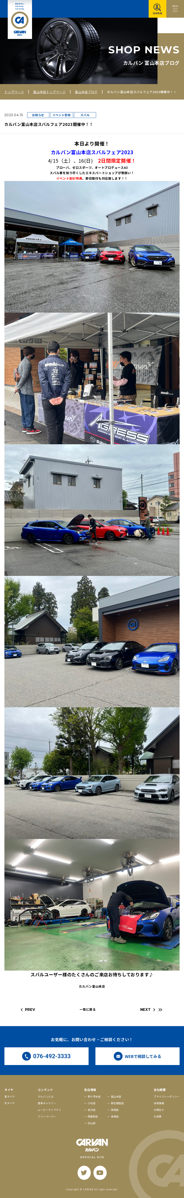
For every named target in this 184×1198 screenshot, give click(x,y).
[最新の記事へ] (160, 1010)
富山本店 (116, 1096)
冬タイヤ (9, 1103)
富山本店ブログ (86, 92)
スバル (84, 115)
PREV (30, 1010)
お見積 (157, 1116)
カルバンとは (45, 1096)
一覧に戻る (88, 1009)
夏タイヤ (9, 1096)
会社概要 (160, 1090)
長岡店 (115, 1116)
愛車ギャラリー (47, 1103)
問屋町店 (93, 1116)
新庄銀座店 (117, 1103)
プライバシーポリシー (167, 1096)
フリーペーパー (47, 1116)
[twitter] (84, 1173)
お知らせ (38, 115)
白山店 (91, 1123)
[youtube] (100, 1173)
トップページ (14, 92)
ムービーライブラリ (49, 1109)
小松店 (91, 1103)
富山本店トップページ (49, 92)
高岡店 (115, 1109)
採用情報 (159, 1103)
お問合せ (159, 1109)
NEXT (145, 1010)
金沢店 (91, 1109)
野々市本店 (94, 1096)
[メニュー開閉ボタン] (175, 9)
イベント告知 (62, 115)
